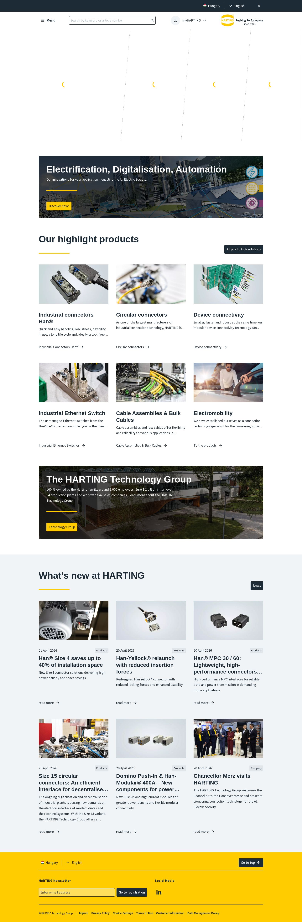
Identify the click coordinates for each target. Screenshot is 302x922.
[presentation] (236, 6)
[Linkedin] (159, 892)
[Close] (259, 6)
